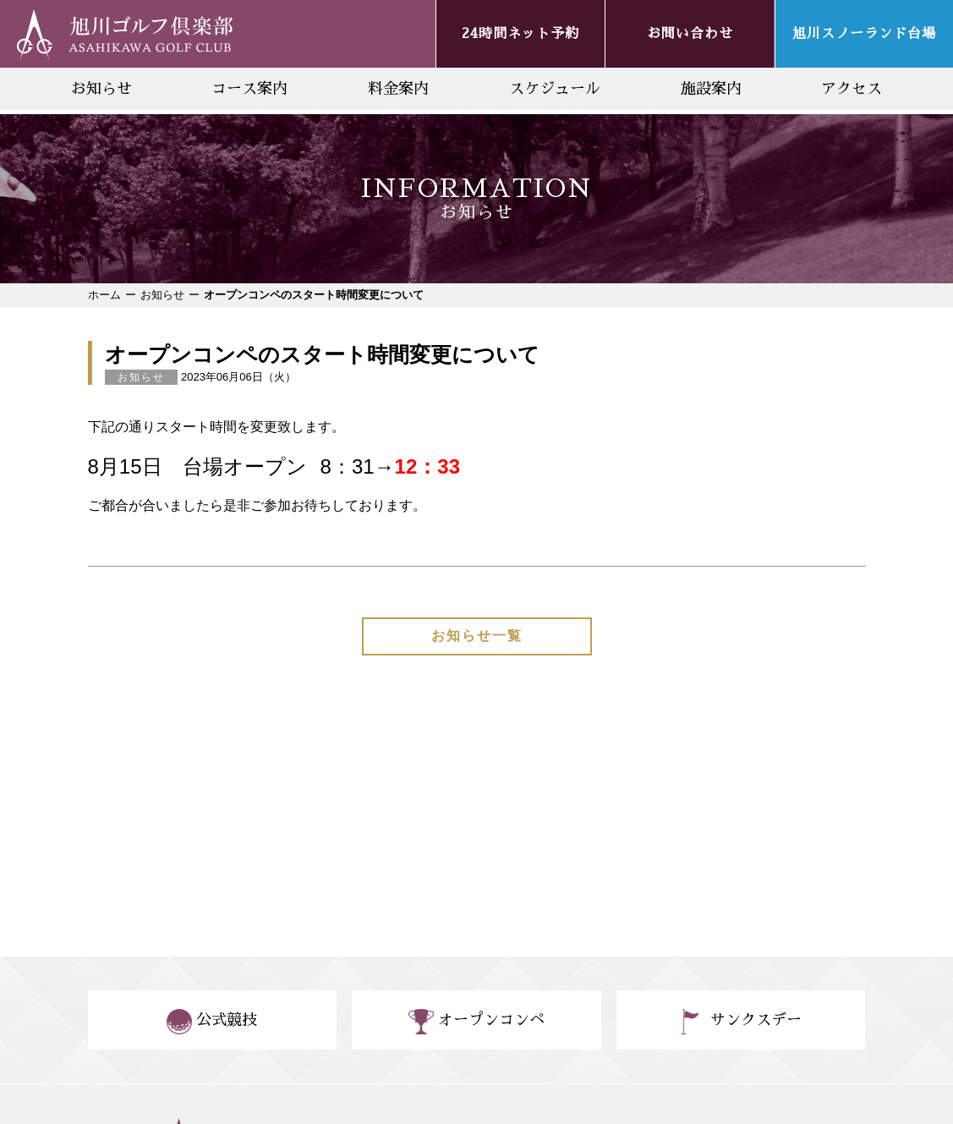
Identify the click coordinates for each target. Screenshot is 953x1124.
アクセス (851, 88)
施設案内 (711, 88)
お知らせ (101, 88)
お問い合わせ (690, 34)
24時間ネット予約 (520, 34)
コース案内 (249, 88)
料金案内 (398, 88)
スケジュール (554, 88)
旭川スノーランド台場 (864, 34)
